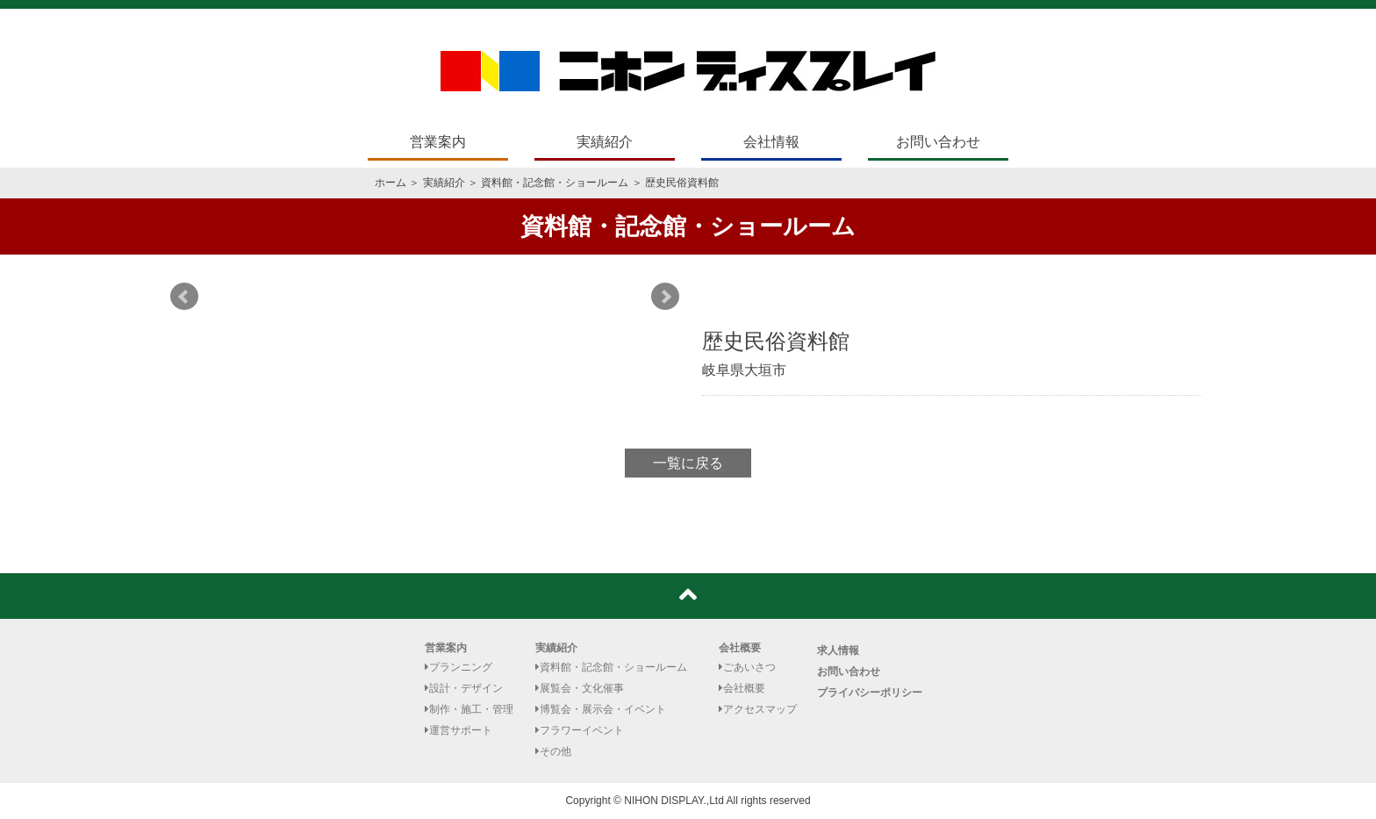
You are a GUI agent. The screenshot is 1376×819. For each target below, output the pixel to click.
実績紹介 (605, 141)
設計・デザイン (464, 688)
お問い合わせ (938, 141)
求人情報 (838, 650)
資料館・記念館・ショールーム (554, 182)
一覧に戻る (688, 463)
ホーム (390, 182)
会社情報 (771, 141)
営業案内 (438, 141)
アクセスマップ (758, 709)
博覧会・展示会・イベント (600, 709)
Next (665, 297)
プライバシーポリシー (869, 692)
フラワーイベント (579, 730)
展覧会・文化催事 (579, 688)
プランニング (458, 667)
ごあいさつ (747, 667)
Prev (184, 297)
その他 (553, 751)
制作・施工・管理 (469, 709)
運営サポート (458, 730)
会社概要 (740, 648)
